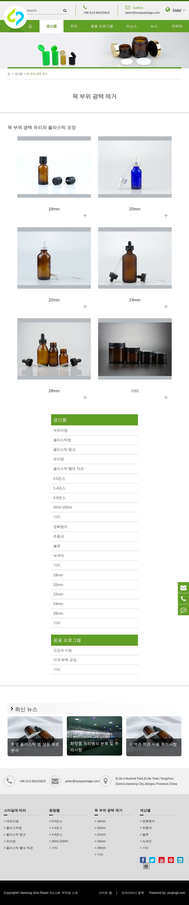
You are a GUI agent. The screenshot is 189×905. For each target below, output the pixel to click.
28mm (58, 613)
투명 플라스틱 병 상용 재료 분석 (35, 747)
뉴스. (154, 26)
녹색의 (58, 555)
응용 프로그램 (102, 26)
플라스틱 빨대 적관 (68, 469)
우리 (73, 26)
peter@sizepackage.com (142, 9)
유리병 (58, 459)
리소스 (131, 26)
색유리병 (60, 430)
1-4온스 (59, 488)
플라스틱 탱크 (64, 449)
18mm (58, 575)
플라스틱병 (62, 440)
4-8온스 (59, 498)
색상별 (145, 810)
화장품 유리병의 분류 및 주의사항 (94, 746)
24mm (58, 604)
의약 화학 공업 (65, 660)
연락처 (177, 26)
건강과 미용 (62, 650)
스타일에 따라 (15, 810)
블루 (56, 546)
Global (177, 10)
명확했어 (60, 527)
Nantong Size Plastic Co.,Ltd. (40, 893)
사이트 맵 (105, 893)
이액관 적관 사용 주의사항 (153, 744)
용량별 (54, 810)
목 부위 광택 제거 (36, 73)
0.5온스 (59, 479)
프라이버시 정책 (132, 893)
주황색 (58, 536)
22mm (58, 594)
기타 (56, 517)
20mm (58, 585)
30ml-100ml (62, 507)
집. (30, 26)
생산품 (51, 26)
